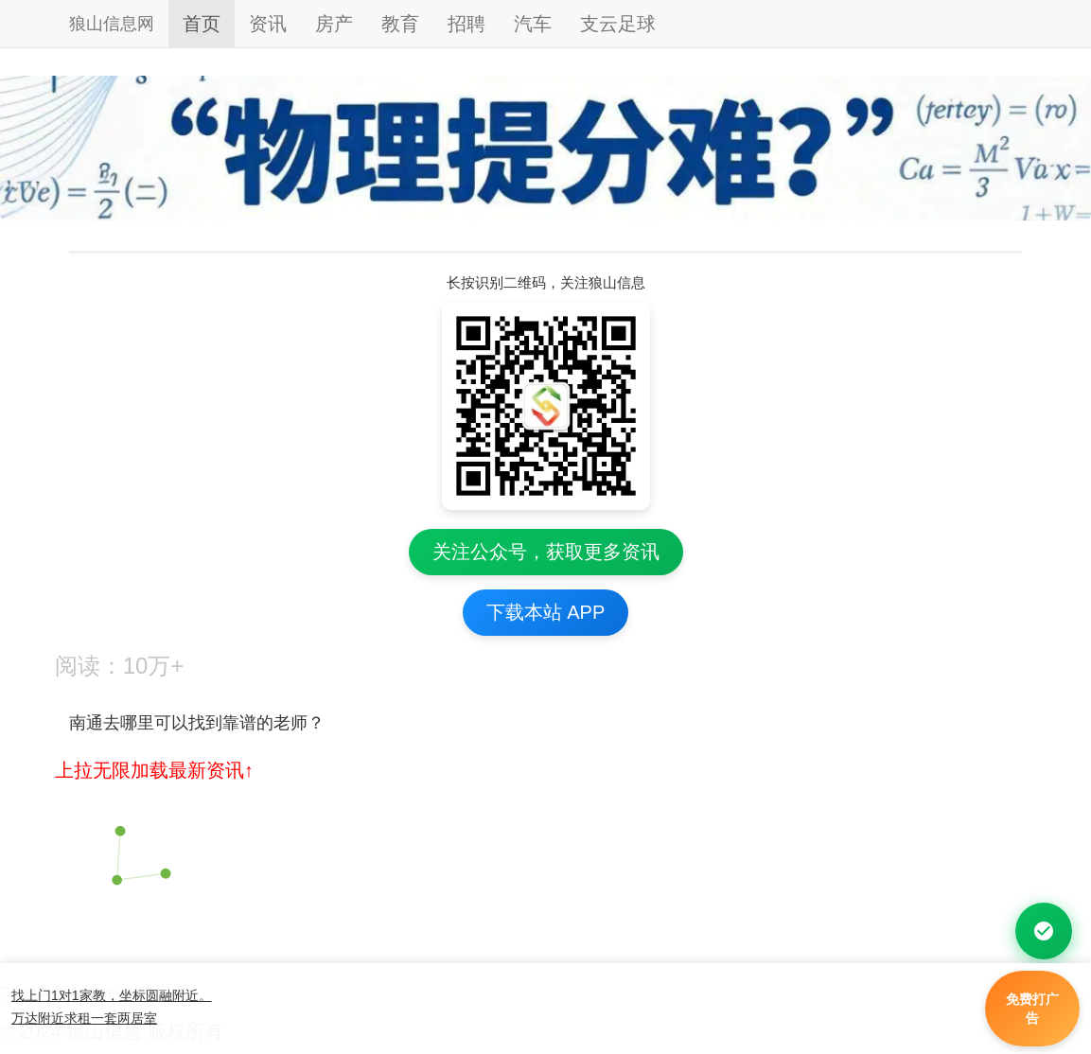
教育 (400, 23)
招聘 (466, 23)
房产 (334, 23)
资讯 (268, 23)
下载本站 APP (546, 612)
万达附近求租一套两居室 (84, 1018)
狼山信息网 (111, 23)
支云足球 (618, 23)
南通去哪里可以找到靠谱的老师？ (204, 722)
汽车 (533, 23)
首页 (201, 23)
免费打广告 (1032, 1009)
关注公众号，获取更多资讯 (546, 551)
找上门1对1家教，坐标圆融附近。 (111, 995)
